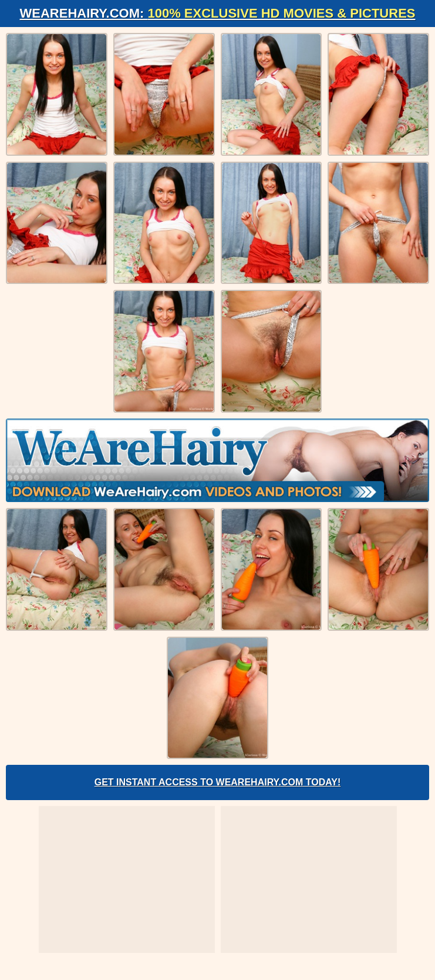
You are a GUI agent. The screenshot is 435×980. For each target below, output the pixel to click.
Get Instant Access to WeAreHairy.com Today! (218, 782)
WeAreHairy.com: (218, 13)
